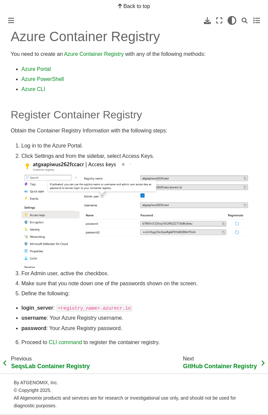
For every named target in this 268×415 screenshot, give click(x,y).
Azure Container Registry (94, 54)
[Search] (244, 20)
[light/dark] (232, 20)
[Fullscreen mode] (219, 20)
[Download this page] (207, 20)
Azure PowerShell (42, 79)
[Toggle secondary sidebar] (256, 20)
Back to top (134, 6)
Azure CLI (33, 89)
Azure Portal (36, 69)
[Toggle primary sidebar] (11, 20)
